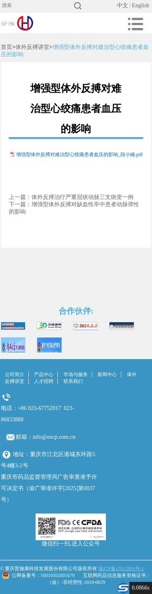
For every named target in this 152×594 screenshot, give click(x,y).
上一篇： (20, 197)
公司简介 (14, 374)
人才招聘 (43, 381)
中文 (122, 5)
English (140, 5)
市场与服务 (75, 374)
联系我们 (73, 381)
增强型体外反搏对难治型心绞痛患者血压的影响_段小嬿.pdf (79, 154)
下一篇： (20, 204)
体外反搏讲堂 (32, 47)
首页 (6, 47)
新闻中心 (107, 374)
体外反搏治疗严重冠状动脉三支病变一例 (82, 197)
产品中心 (43, 374)
